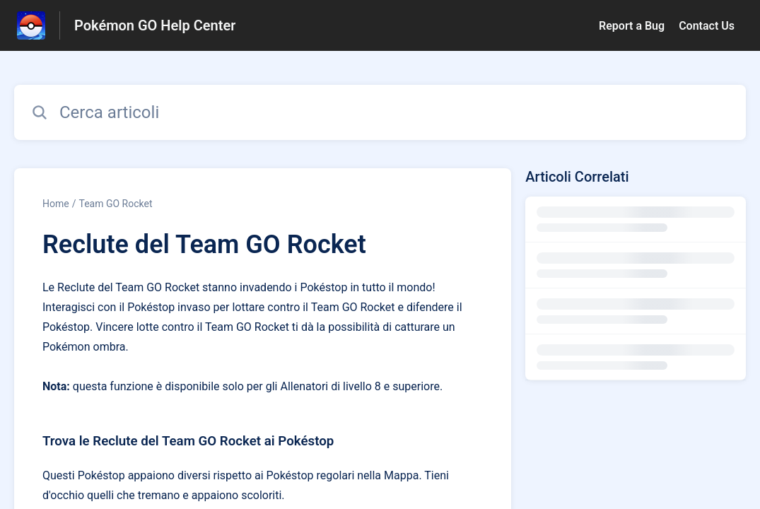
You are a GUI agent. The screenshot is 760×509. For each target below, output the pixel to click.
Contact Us (707, 26)
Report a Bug (632, 26)
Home (55, 203)
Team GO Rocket (115, 203)
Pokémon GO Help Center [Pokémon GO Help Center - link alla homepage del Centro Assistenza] (154, 25)
